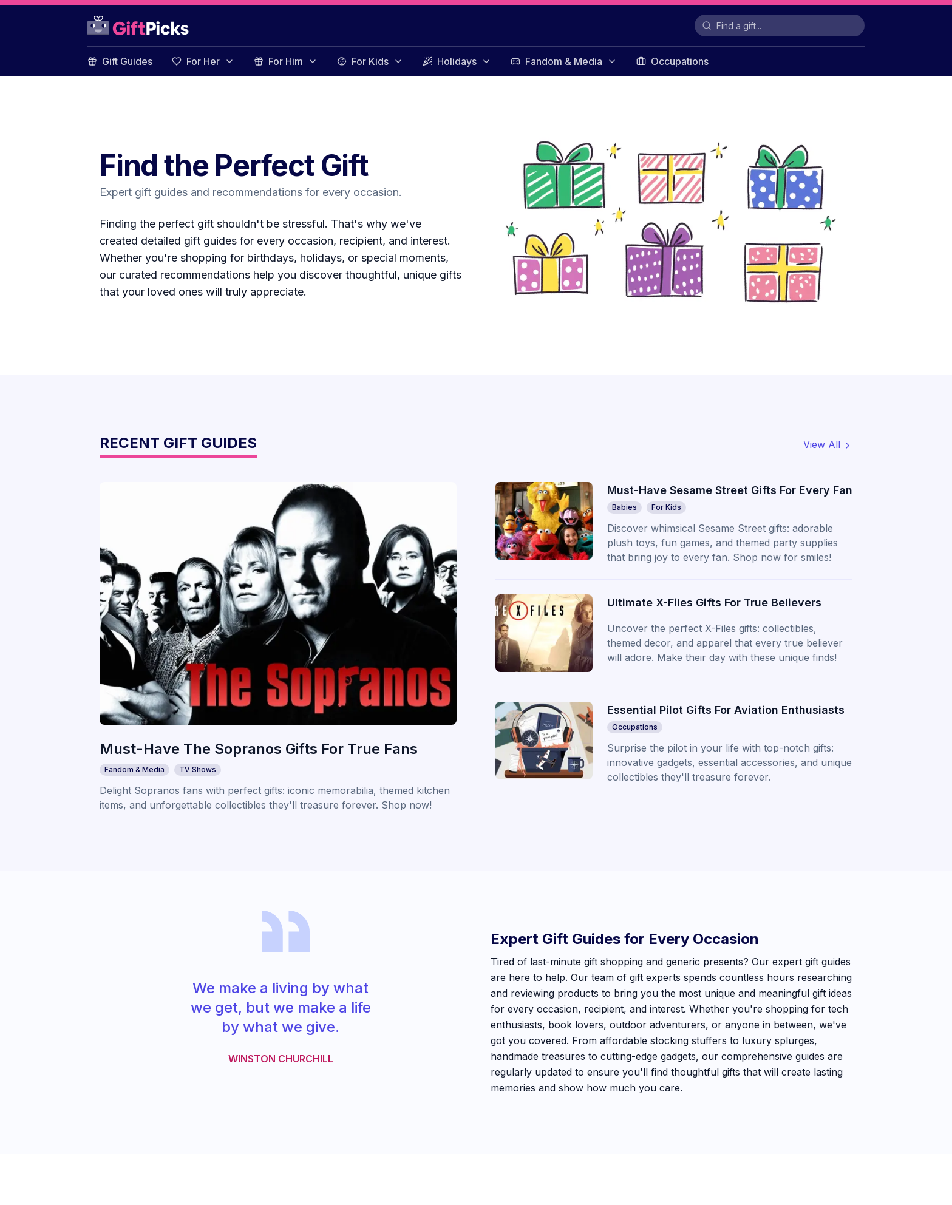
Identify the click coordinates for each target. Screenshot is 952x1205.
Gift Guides (119, 61)
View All (827, 444)
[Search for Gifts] (780, 25)
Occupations (672, 61)
